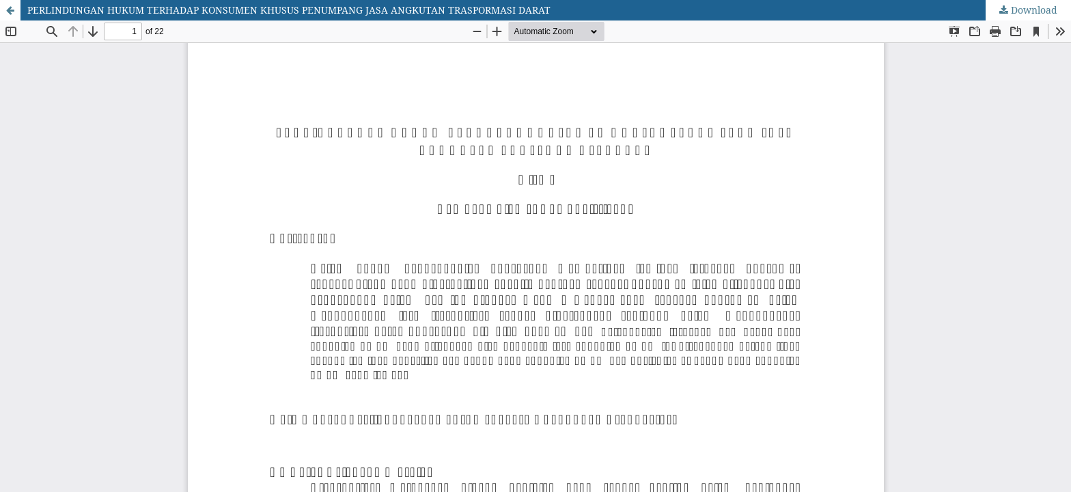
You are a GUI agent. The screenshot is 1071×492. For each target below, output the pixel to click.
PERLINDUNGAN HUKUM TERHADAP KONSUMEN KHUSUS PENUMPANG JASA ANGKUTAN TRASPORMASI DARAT (289, 9)
